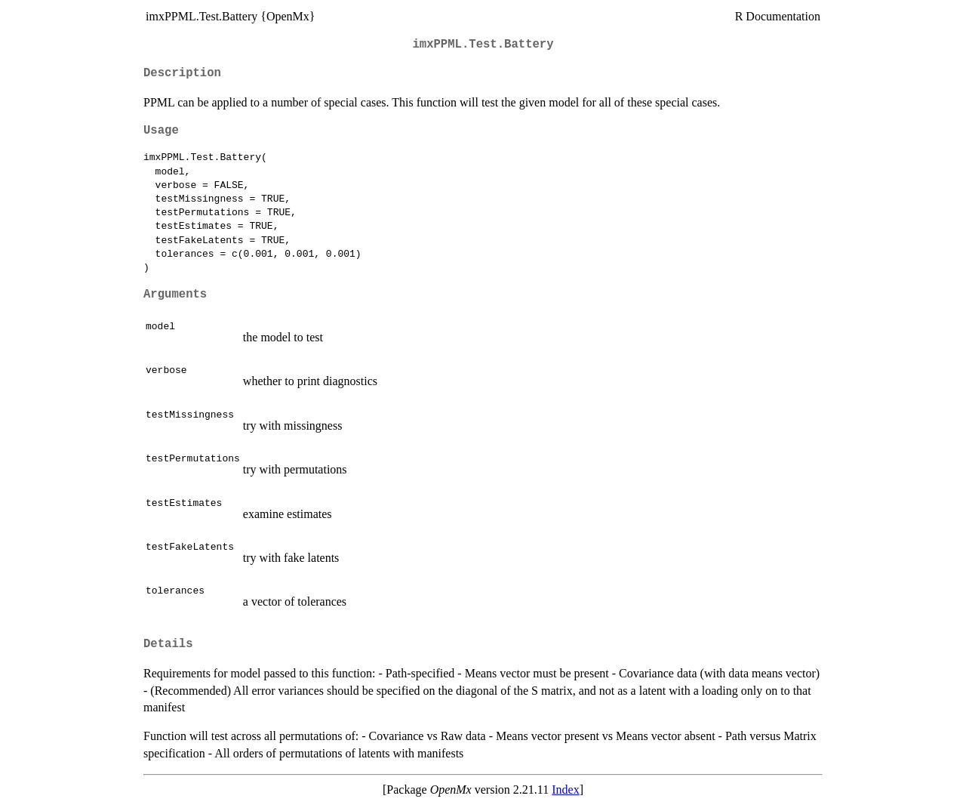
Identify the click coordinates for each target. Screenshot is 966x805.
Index (565, 789)
